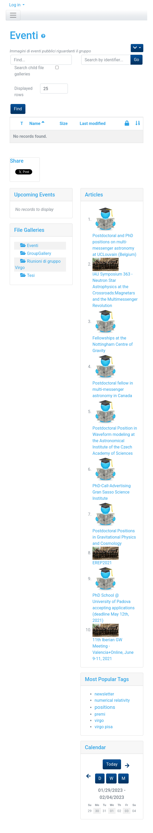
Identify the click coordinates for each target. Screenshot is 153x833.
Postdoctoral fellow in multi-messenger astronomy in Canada (112, 389)
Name (37, 123)
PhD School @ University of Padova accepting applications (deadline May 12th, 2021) (113, 608)
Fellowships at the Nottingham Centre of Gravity (112, 344)
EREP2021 (102, 562)
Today (111, 764)
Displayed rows (23, 91)
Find (18, 108)
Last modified (92, 123)
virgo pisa (104, 726)
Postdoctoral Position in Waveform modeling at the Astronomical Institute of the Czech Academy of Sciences (114, 441)
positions (105, 707)
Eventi (25, 35)
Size (63, 123)
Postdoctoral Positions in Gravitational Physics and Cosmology (114, 537)
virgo (99, 720)
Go (136, 59)
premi (100, 714)
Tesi (27, 275)
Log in (15, 4)
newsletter (104, 694)
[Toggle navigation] (13, 15)
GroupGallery (35, 253)
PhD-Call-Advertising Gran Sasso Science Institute (111, 492)
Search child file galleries (29, 70)
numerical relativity (112, 700)
